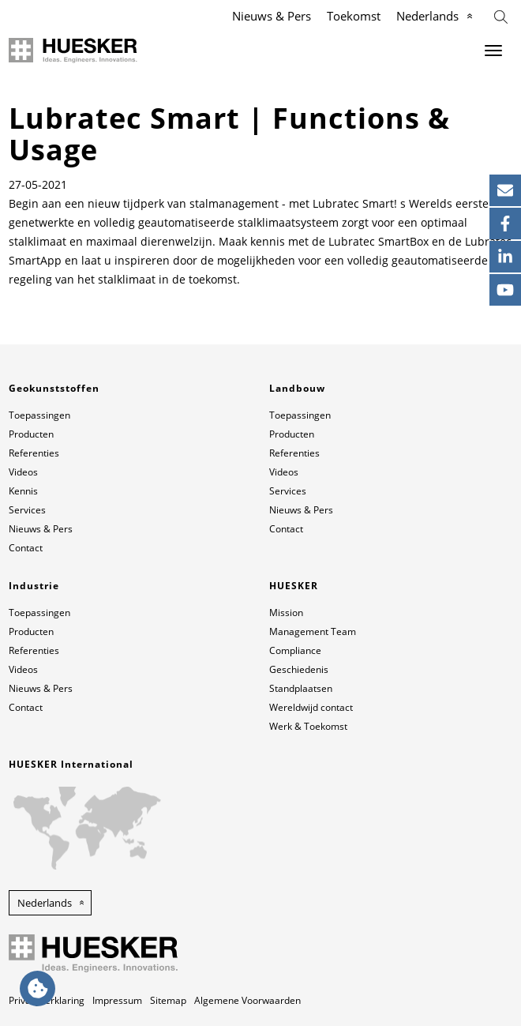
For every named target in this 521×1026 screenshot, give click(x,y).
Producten (31, 434)
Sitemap (168, 1000)
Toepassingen (39, 415)
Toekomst (353, 16)
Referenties (34, 453)
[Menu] (493, 51)
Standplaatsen (300, 688)
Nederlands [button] (44, 903)
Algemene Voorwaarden (247, 1000)
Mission (286, 612)
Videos (23, 472)
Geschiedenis (298, 669)
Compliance (295, 650)
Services (27, 510)
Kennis (23, 491)
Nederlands (427, 16)
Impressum (117, 1000)
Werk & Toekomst (308, 726)
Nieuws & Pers (271, 16)
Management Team (312, 631)
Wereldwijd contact (311, 707)
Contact (26, 547)
